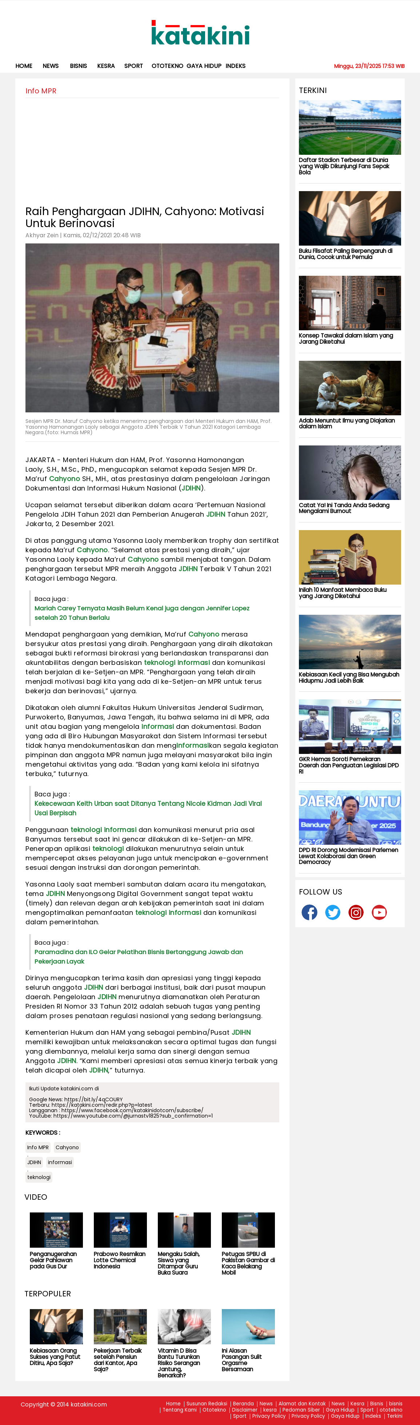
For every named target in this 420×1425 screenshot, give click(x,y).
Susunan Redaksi (207, 1404)
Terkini (395, 1416)
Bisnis (376, 1404)
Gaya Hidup (204, 66)
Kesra (357, 1404)
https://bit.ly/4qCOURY (93, 1099)
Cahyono (64, 478)
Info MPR (38, 1147)
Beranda (243, 1404)
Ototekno (214, 1410)
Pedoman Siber (301, 1410)
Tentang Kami (180, 1410)
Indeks (235, 66)
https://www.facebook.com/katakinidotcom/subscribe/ (132, 1110)
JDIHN (191, 488)
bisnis (78, 66)
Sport (133, 66)
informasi (193, 662)
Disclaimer (244, 1410)
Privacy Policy (269, 1416)
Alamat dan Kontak (302, 1404)
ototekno (167, 66)
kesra (106, 66)
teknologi (160, 662)
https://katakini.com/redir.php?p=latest (102, 1105)
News (51, 66)
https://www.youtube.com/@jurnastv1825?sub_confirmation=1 (133, 1115)
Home (23, 66)
